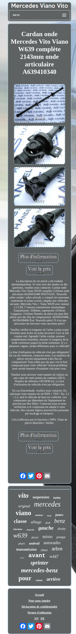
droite (62, 529)
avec (22, 557)
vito (23, 495)
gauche (46, 528)
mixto (47, 536)
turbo (57, 497)
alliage (36, 522)
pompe (61, 537)
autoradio (52, 542)
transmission (26, 549)
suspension (41, 497)
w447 (53, 556)
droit (47, 522)
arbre (57, 548)
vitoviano (17, 529)
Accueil (39, 594)
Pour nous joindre (39, 600)
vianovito (30, 530)
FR (42, 618)
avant (36, 556)
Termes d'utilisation (39, 612)
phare (21, 543)
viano (23, 513)
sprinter (39, 563)
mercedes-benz (39, 570)
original (24, 506)
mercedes (47, 504)
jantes (59, 515)
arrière (53, 579)
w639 (20, 535)
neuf (49, 515)
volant (39, 580)
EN (36, 618)
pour (24, 578)
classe (20, 521)
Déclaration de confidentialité (39, 606)
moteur (39, 515)
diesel (35, 537)
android (34, 543)
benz (59, 521)
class (44, 550)
